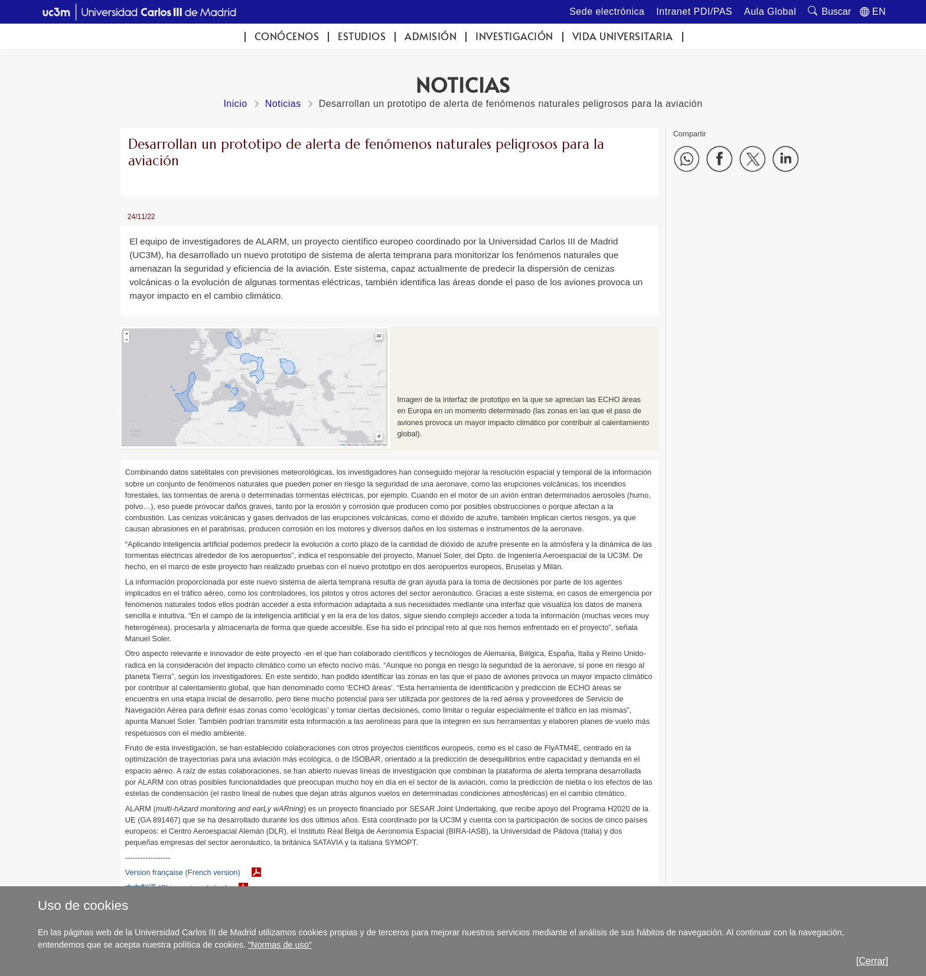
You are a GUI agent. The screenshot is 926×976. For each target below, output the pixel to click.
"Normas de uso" (280, 944)
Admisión (431, 36)
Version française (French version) (182, 872)
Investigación (514, 36)
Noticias (283, 104)
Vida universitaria (622, 36)
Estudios (362, 36)
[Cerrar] (872, 961)
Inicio (235, 104)
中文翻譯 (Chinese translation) (176, 887)
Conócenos (287, 36)
